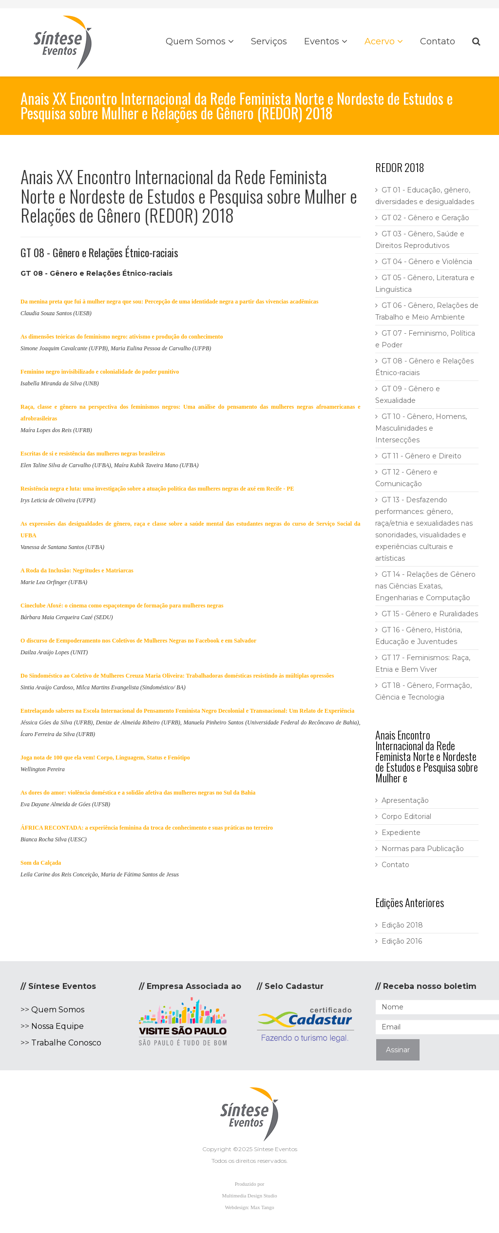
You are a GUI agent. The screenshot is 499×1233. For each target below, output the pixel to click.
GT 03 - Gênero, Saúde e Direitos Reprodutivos (419, 239)
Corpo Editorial (406, 816)
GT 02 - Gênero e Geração (425, 217)
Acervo (380, 41)
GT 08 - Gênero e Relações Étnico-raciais (424, 367)
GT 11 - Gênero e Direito (421, 456)
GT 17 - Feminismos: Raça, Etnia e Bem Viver (422, 663)
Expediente (401, 832)
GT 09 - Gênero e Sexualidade (407, 394)
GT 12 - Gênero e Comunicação (406, 478)
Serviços (269, 41)
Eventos (321, 41)
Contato (437, 41)
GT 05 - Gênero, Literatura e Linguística (425, 283)
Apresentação (405, 800)
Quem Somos (196, 41)
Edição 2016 (402, 941)
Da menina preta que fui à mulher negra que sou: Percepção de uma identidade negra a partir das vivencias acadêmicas (169, 301)
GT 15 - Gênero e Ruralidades (430, 613)
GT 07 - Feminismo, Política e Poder (425, 339)
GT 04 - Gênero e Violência (427, 261)
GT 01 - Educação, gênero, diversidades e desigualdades (424, 196)
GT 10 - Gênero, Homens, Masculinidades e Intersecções (421, 428)
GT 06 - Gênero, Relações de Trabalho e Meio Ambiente (427, 311)
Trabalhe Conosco (66, 1042)
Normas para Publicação (423, 848)
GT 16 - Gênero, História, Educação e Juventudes (418, 636)
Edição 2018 (402, 925)
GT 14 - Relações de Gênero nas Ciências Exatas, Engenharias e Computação (425, 586)
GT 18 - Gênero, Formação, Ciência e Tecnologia (423, 691)
